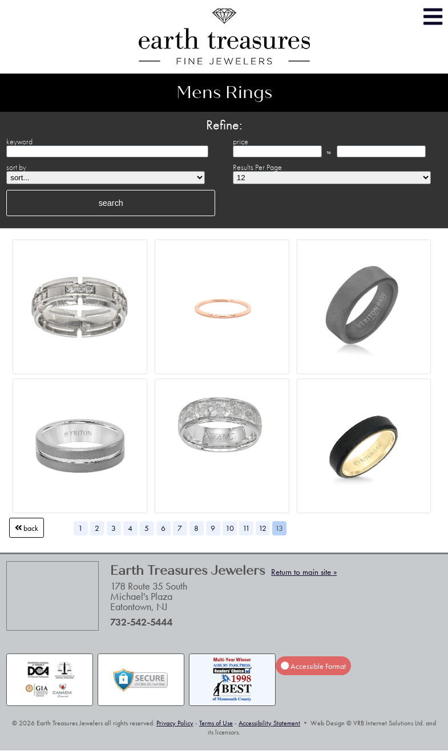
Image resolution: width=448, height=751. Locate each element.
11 (246, 528)
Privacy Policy (174, 723)
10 (229, 528)
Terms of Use (216, 723)
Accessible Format (313, 665)
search (111, 203)
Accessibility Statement (269, 723)
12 (263, 528)
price (240, 141)
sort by (16, 167)
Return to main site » (304, 572)
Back (27, 528)
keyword (19, 141)
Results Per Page (257, 167)
